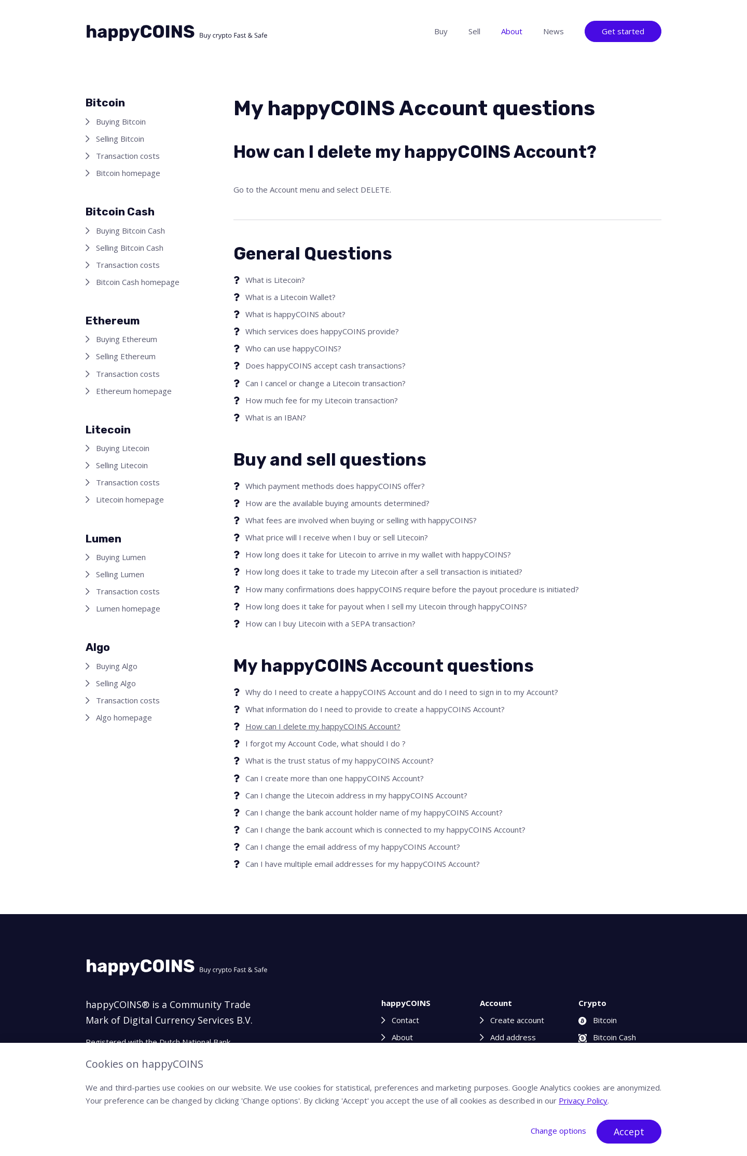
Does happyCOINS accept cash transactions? (325, 365)
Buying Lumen (121, 557)
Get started (623, 31)
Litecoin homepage (130, 499)
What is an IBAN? (275, 417)
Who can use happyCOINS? (293, 348)
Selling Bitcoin (120, 138)
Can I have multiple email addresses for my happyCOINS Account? (362, 864)
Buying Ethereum (126, 339)
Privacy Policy (583, 1100)
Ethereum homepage (134, 391)
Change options (558, 1130)
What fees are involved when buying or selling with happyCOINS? (361, 520)
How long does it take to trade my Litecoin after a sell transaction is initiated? (383, 571)
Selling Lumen (120, 574)
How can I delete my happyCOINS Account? (322, 726)
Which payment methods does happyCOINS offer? (335, 486)
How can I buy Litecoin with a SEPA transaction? (330, 623)
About (511, 31)
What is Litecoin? (275, 280)
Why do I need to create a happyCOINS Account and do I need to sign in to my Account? (401, 692)
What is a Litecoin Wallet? (290, 297)
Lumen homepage (128, 608)
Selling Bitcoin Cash (129, 247)
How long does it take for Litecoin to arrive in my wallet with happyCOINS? (378, 554)
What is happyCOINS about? (295, 314)
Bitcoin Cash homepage (137, 282)
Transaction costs (128, 156)
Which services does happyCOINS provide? (322, 331)
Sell (474, 31)
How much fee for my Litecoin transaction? (321, 400)
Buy (441, 31)
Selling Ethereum (126, 356)
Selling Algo (116, 683)
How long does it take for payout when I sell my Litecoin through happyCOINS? (386, 606)
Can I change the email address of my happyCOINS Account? (352, 846)
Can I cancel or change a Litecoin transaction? (325, 383)
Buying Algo (116, 666)
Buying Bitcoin (121, 121)
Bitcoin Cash (607, 1037)
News (553, 31)
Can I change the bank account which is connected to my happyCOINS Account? (385, 829)
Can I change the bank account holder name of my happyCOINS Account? (374, 812)
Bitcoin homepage (128, 173)
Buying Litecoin (122, 448)
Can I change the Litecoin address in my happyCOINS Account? (356, 795)
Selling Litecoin (122, 465)
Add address (513, 1037)
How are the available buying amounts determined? (337, 503)
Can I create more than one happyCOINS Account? (334, 778)
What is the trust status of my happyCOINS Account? (339, 760)
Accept (629, 1131)
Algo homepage (124, 717)
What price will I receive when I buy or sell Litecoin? (336, 537)
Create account (517, 1020)
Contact (405, 1020)
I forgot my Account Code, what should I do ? (325, 743)
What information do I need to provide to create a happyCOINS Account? (375, 709)
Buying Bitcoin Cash (130, 230)
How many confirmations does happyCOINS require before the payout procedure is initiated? (412, 589)
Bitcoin (597, 1020)
